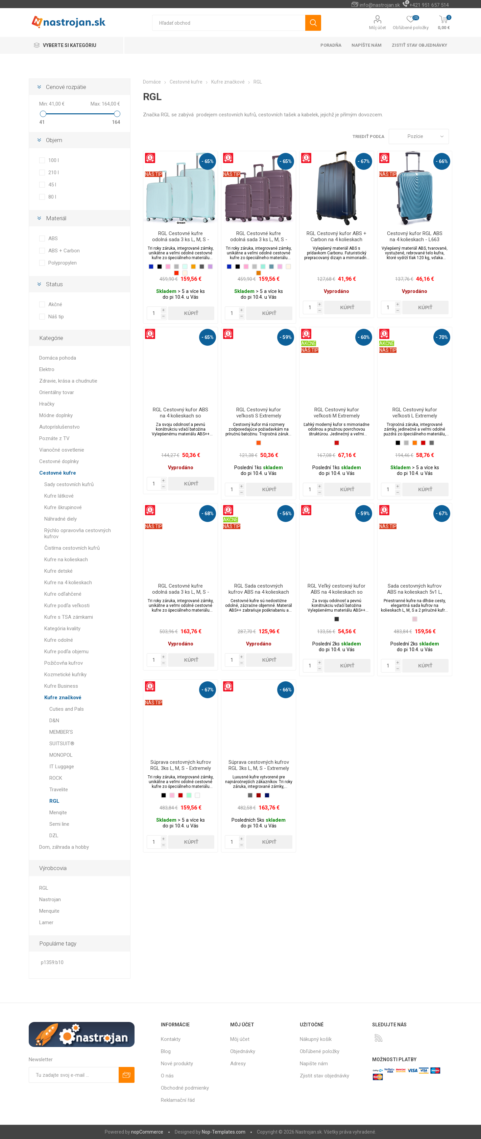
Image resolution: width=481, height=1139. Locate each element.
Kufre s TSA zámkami (68, 617)
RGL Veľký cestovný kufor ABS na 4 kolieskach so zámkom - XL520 (336, 592)
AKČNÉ (308, 343)
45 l (52, 185)
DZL (53, 836)
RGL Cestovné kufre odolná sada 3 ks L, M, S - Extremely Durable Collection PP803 (258, 242)
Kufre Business (61, 686)
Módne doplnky (56, 415)
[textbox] (229, 23)
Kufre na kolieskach (66, 559)
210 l (53, 172)
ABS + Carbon (64, 251)
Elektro (46, 369)
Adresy (238, 1064)
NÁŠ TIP (153, 174)
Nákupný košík (316, 1039)
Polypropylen (62, 263)
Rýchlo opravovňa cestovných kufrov (77, 533)
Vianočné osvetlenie (61, 450)
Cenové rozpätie (66, 87)
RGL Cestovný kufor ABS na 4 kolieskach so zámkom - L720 (180, 416)
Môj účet (377, 27)
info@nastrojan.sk (380, 5)
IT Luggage (61, 767)
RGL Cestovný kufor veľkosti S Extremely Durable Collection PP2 (259, 416)
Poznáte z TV (54, 438)
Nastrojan (50, 899)
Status (54, 284)
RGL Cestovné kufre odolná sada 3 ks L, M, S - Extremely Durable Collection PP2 (180, 595)
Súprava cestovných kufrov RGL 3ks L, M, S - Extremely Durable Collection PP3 (180, 768)
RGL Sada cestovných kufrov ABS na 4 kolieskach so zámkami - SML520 (259, 592)
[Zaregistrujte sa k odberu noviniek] (74, 1075)
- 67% (364, 161)
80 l (52, 197)
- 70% (442, 337)
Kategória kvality (62, 628)
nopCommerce (147, 1132)
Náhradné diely (60, 519)
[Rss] (378, 1037)
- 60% (364, 337)
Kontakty (171, 1039)
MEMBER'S (61, 732)
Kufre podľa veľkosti (67, 605)
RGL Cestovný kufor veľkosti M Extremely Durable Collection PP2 (336, 416)
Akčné (55, 304)
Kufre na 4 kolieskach (68, 582)
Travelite (58, 790)
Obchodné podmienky (185, 1088)
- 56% (286, 513)
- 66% (442, 161)
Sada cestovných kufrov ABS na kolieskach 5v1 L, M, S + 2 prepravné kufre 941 (414, 595)
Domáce (152, 82)
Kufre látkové (59, 496)
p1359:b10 (52, 962)
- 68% (207, 513)
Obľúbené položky (319, 1051)
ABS (53, 238)
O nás (167, 1076)
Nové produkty (177, 1064)
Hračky (46, 404)
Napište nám (314, 1064)
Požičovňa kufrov (63, 663)
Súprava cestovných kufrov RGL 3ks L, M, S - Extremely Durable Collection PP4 (259, 768)
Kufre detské (58, 571)
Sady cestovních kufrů (69, 484)
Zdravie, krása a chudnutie (68, 381)
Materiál (56, 218)
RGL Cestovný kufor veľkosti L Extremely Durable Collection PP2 (414, 416)
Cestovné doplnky (59, 461)
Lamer (46, 922)
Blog (166, 1051)
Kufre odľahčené (62, 594)
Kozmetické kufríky (65, 674)
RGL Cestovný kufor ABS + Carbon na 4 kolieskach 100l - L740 (336, 239)
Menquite (49, 911)
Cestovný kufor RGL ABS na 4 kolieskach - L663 (414, 236)
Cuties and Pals (66, 709)
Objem (54, 140)
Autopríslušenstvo (59, 427)
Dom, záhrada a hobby (64, 847)
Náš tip (56, 317)
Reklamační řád (178, 1100)
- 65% (207, 161)
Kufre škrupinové (63, 507)
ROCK (55, 778)
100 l (53, 160)
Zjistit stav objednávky (324, 1076)
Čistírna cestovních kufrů (72, 548)
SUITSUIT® (61, 744)
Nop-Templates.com (223, 1132)
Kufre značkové (62, 697)
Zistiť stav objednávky (419, 45)
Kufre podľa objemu (66, 651)
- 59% (286, 337)
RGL (54, 801)
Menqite (58, 813)
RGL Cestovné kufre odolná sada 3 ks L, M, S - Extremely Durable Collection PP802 (180, 242)
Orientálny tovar (56, 392)
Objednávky (242, 1051)
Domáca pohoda (57, 358)
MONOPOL (61, 755)
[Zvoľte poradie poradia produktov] (419, 136)
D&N (54, 720)
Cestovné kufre (57, 473)
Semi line (59, 824)
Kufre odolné (58, 640)
